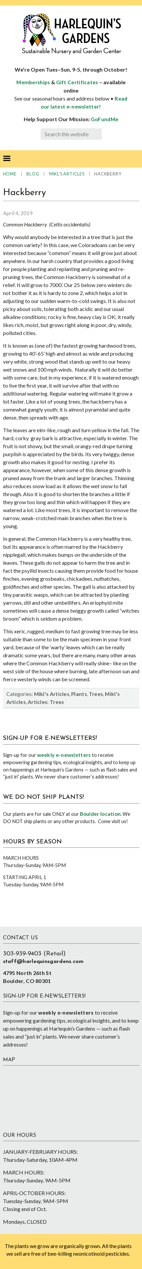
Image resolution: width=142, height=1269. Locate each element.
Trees (96, 694)
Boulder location (100, 814)
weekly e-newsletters (64, 755)
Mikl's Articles (51, 694)
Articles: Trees (46, 702)
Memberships (33, 82)
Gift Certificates (77, 82)
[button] (6, 158)
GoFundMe (104, 119)
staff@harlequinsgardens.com (43, 961)
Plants (79, 694)
